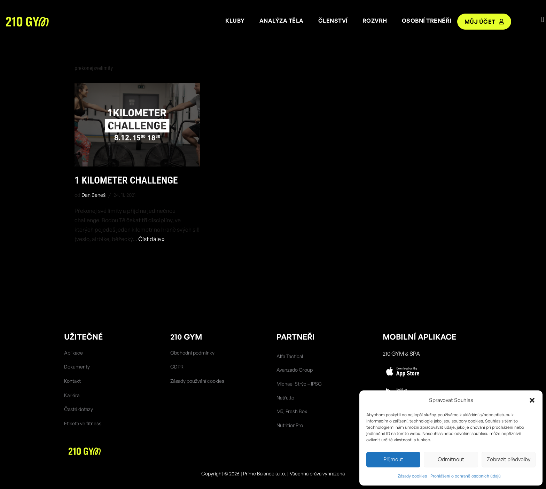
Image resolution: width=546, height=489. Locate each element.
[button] (532, 400)
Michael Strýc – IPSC (299, 384)
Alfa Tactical (289, 356)
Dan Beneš (93, 195)
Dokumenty (77, 367)
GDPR (177, 367)
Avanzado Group (294, 370)
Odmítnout (451, 459)
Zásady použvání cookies (197, 381)
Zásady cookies (412, 476)
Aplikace (73, 353)
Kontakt (72, 381)
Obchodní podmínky (192, 353)
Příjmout (393, 459)
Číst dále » (151, 238)
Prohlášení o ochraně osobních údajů (465, 476)
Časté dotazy (78, 409)
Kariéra (71, 395)
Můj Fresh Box (291, 411)
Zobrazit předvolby (508, 459)
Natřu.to (285, 398)
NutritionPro (289, 425)
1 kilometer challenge (126, 180)
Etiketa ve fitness (82, 423)
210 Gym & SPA (401, 353)
